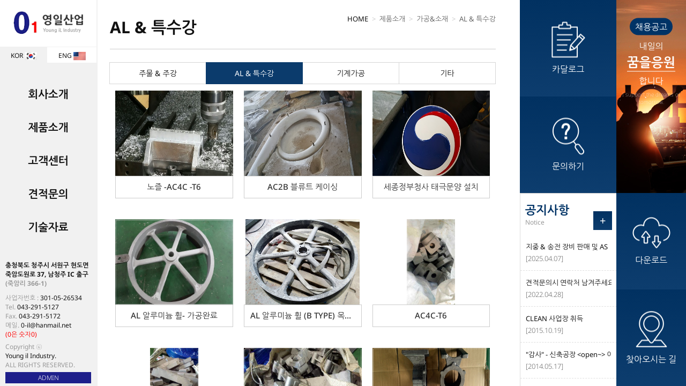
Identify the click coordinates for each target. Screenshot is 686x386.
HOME (357, 19)
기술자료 (48, 227)
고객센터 (48, 160)
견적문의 (48, 194)
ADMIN (48, 377)
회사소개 (48, 94)
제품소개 (48, 127)
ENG (72, 55)
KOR (24, 55)
